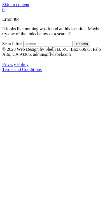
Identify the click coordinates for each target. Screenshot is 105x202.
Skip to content (15, 4)
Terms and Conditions (22, 69)
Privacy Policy (15, 64)
